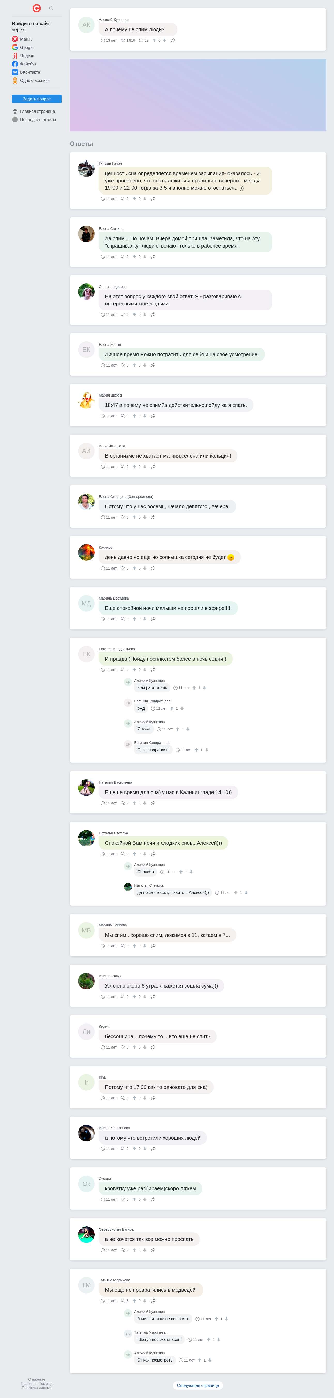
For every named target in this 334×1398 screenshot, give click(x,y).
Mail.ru (22, 39)
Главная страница (33, 111)
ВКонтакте (26, 72)
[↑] (155, 40)
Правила (28, 1383)
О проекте (36, 1379)
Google (23, 47)
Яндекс (23, 56)
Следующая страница (198, 1385)
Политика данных (36, 1388)
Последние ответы (34, 120)
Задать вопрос (37, 99)
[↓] (164, 40)
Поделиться (173, 39)
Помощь (45, 1383)
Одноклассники (31, 80)
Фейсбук (24, 64)
